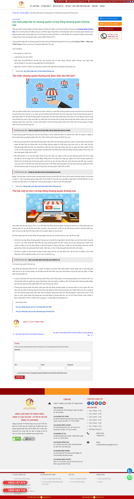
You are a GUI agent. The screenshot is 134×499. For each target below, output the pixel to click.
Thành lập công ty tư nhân (22, 488)
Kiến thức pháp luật (83, 6)
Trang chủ (15, 13)
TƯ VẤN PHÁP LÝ (46, 6)
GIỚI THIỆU (36, 6)
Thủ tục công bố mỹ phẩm (78, 479)
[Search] (31, 6)
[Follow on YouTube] (130, 1)
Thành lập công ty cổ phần (22, 485)
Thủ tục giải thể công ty (77, 482)
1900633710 (60, 1)
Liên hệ (102, 6)
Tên (16, 365)
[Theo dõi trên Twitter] (92, 403)
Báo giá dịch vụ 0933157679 (93, 497)
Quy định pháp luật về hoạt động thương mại (39, 71)
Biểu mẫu (95, 6)
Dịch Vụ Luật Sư (59, 6)
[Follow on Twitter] (133, 1)
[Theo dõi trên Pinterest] (96, 403)
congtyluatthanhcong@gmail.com (76, 1)
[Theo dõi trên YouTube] (104, 403)
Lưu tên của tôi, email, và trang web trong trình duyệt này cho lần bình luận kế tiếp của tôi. (42, 373)
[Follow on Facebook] (128, 1)
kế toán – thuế (70, 6)
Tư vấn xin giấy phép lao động (51, 479)
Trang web (70, 365)
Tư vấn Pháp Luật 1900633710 (39, 497)
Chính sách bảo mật (104, 479)
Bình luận (18, 349)
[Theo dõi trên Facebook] (89, 403)
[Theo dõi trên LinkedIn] (100, 403)
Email (43, 365)
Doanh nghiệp (24, 13)
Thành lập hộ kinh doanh (22, 479)
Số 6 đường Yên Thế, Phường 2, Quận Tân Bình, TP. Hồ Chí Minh (107, 1)
